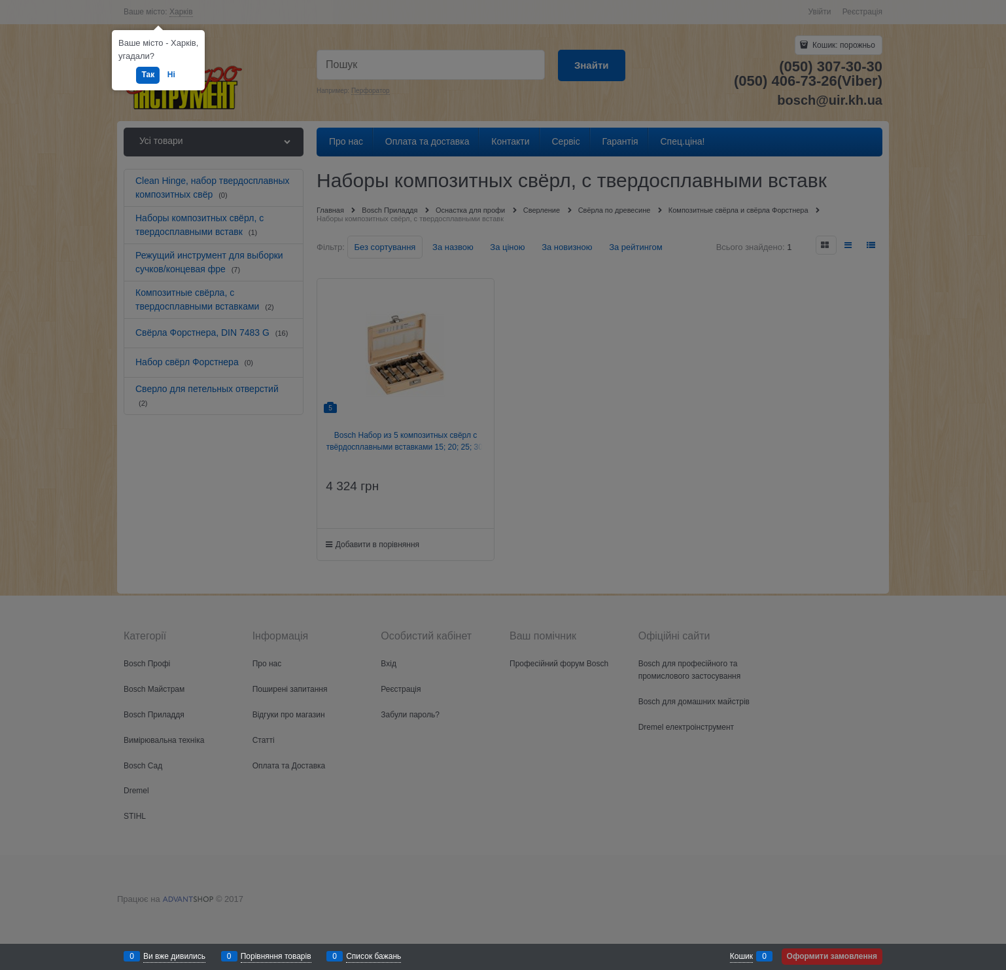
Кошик (741, 956)
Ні (171, 74)
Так (147, 74)
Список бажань (373, 956)
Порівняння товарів (276, 956)
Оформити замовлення (832, 956)
